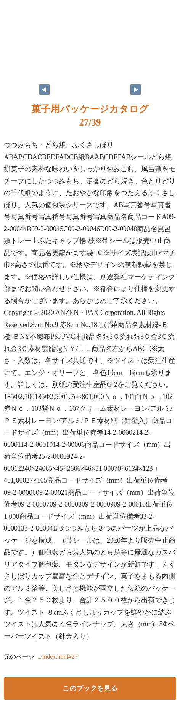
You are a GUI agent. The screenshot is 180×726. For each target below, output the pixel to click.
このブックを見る (90, 688)
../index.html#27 (57, 656)
